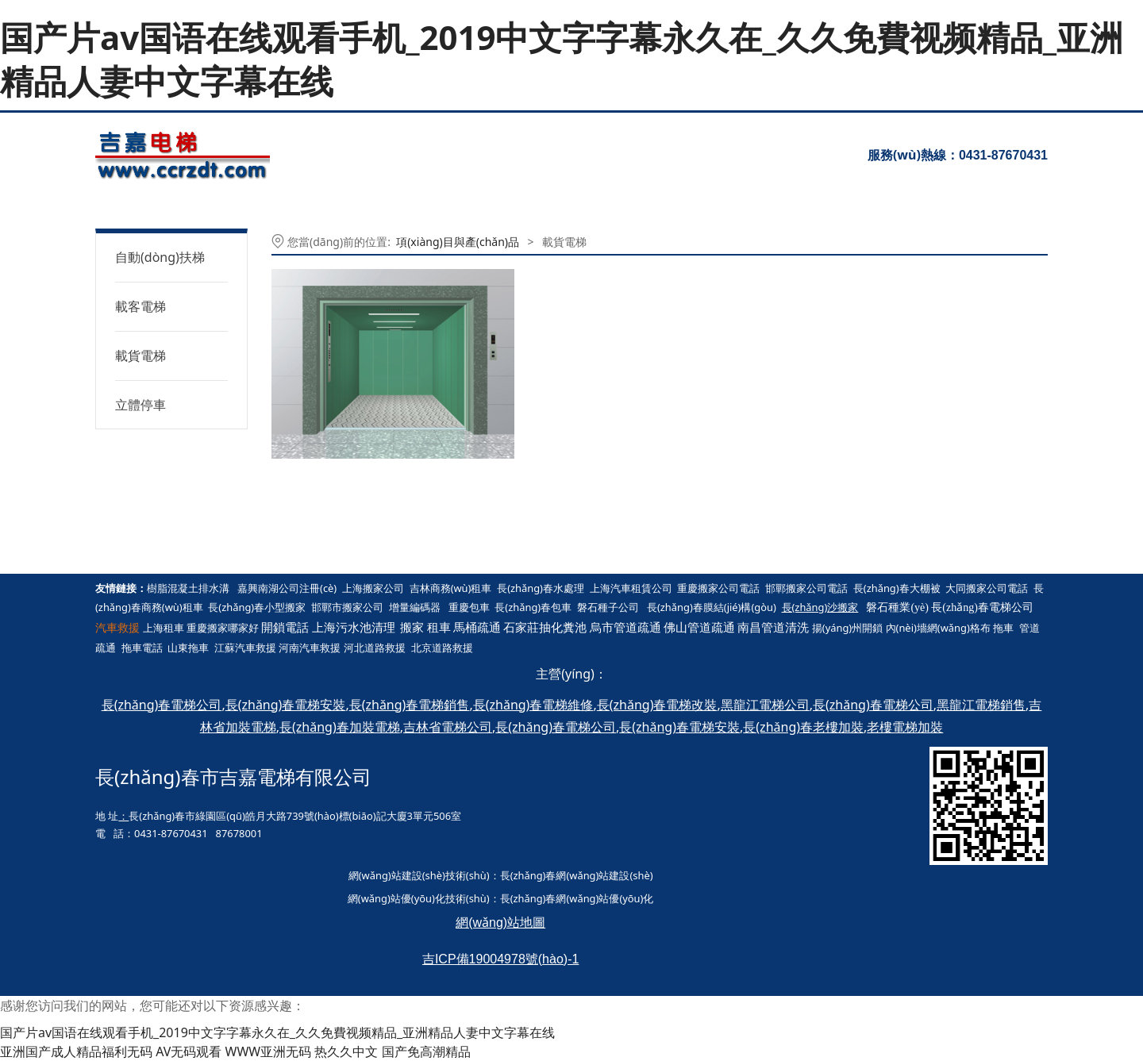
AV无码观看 (188, 1051)
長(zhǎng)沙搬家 (820, 607)
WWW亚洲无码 (268, 1051)
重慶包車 (469, 607)
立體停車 (140, 404)
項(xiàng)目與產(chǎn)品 (457, 241)
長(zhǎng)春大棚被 (897, 588)
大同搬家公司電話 (986, 588)
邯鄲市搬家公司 (347, 607)
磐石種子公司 (608, 607)
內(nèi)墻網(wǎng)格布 (938, 628)
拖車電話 (142, 647)
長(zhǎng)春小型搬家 (257, 607)
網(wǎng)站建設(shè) (396, 875)
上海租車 (163, 628)
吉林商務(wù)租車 (451, 588)
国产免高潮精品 (426, 1051)
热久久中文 (346, 1051)
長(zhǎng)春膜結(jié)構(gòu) (711, 607)
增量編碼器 (415, 607)
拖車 (1003, 628)
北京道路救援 (442, 647)
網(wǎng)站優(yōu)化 (396, 898)
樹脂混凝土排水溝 (188, 588)
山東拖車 (188, 647)
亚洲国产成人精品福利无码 (76, 1051)
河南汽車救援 (310, 647)
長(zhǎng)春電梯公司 (982, 607)
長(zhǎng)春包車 (533, 607)
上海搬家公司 (373, 588)
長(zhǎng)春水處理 (540, 588)
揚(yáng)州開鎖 (847, 628)
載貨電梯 (140, 355)
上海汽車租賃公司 (631, 588)
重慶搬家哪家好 (223, 628)
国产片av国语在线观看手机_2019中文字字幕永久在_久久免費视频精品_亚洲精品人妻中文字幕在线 (561, 58)
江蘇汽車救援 (245, 647)
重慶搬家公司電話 (718, 588)
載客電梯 (140, 306)
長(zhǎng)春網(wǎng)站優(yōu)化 (577, 898)
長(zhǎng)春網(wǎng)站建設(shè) (576, 875)
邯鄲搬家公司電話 (806, 588)
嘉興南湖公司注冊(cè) (287, 588)
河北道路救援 (375, 647)
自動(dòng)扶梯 (160, 257)
